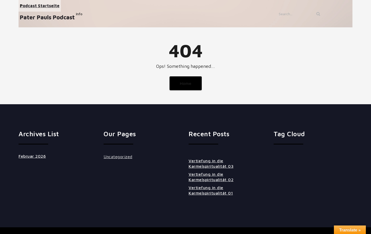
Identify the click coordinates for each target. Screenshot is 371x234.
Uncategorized (118, 156)
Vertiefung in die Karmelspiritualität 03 (211, 163)
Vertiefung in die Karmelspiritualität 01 (211, 190)
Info (79, 14)
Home (185, 83)
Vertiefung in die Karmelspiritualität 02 (211, 177)
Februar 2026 (32, 156)
